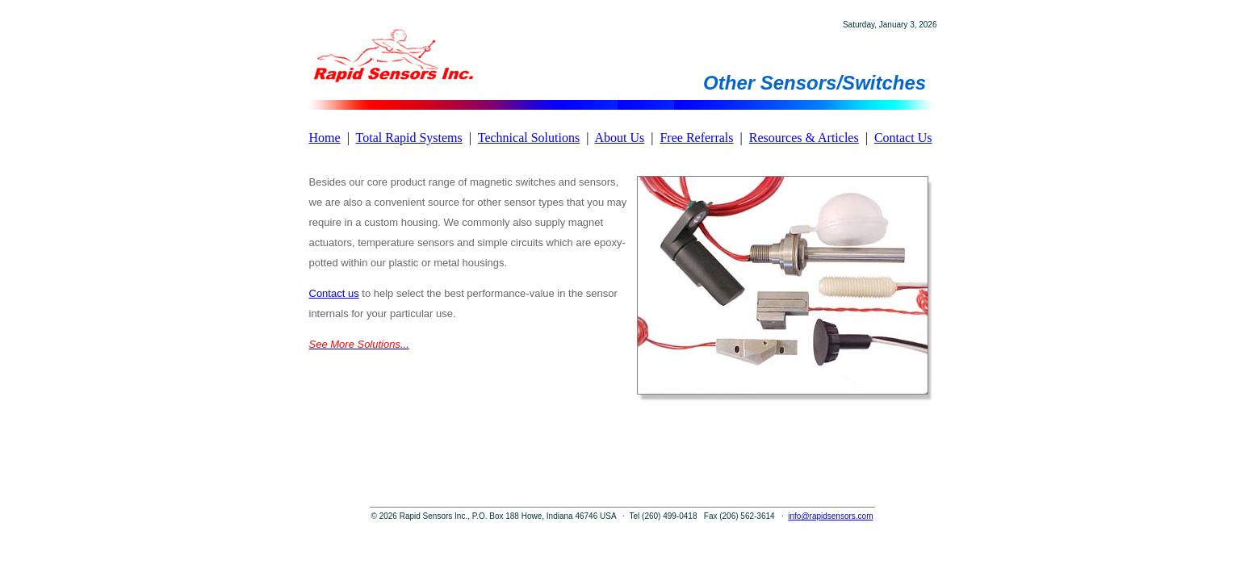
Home (325, 137)
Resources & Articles (804, 137)
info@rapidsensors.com (830, 516)
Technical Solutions (529, 137)
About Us (619, 137)
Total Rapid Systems (409, 137)
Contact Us (903, 137)
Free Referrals (696, 137)
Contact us (334, 293)
